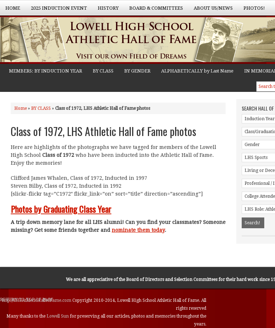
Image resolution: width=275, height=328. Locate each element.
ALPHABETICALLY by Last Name (197, 71)
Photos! (251, 10)
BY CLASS (103, 71)
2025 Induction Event (56, 10)
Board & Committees (153, 10)
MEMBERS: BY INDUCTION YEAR (45, 71)
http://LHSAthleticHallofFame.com (37, 300)
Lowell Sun (58, 316)
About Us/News (210, 10)
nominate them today (138, 230)
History (105, 10)
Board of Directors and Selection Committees (171, 279)
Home (12, 8)
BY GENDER (137, 71)
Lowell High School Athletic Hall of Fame (71, 40)
